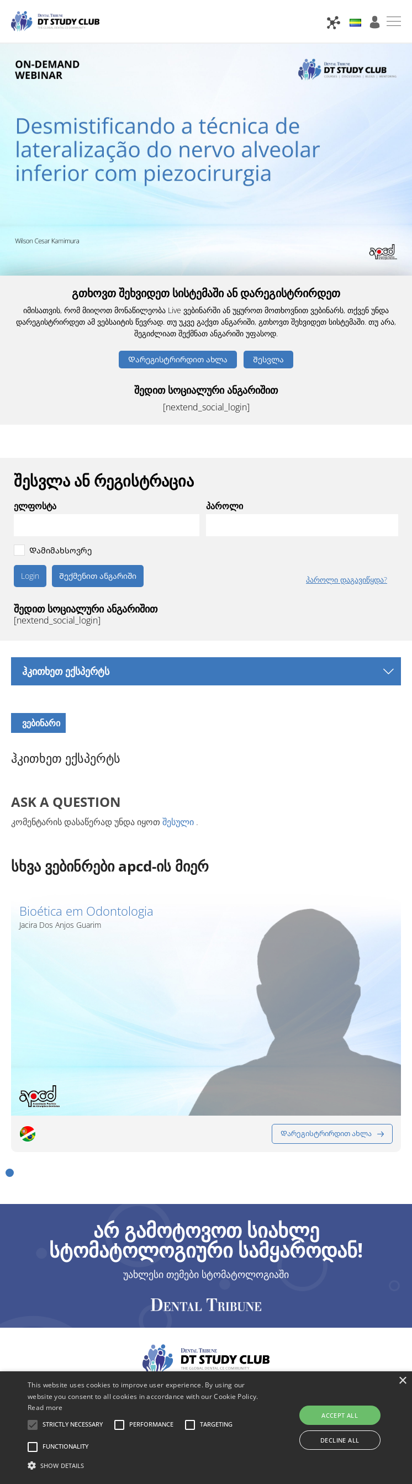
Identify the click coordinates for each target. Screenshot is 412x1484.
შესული (178, 822)
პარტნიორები (78, 1284)
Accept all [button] (339, 1415)
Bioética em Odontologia (86, 911)
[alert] (206, 1427)
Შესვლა (268, 359)
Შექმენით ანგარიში (97, 576)
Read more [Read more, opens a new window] (45, 1407)
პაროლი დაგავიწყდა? (346, 580)
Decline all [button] (339, 1440)
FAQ (181, 1284)
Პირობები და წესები (109, 1297)
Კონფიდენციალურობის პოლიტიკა (283, 1284)
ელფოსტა (35, 506)
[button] (10, 1066)
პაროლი (224, 506)
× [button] (402, 1381)
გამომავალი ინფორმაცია (223, 1297)
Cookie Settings (320, 1297)
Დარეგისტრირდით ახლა (178, 359)
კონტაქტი (140, 1284)
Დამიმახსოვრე (60, 550)
